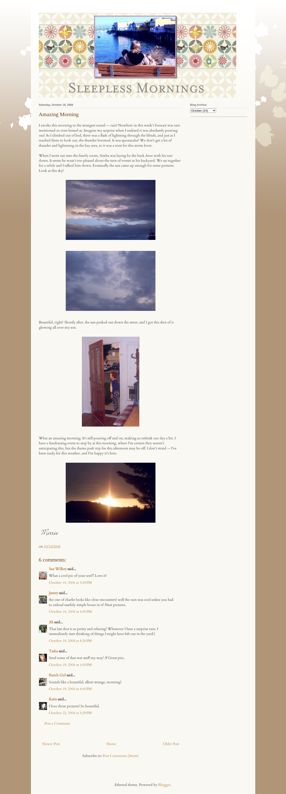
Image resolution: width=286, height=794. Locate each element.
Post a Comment (57, 723)
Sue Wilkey (58, 568)
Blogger (164, 784)
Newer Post (51, 743)
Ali (51, 622)
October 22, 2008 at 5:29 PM (70, 712)
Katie (53, 699)
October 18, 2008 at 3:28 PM (70, 582)
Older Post (171, 743)
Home (111, 743)
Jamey (53, 593)
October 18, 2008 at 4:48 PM (70, 611)
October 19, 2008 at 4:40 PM (70, 688)
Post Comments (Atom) (121, 755)
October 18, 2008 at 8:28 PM (70, 640)
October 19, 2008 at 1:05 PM (70, 664)
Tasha (53, 651)
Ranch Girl (57, 675)
